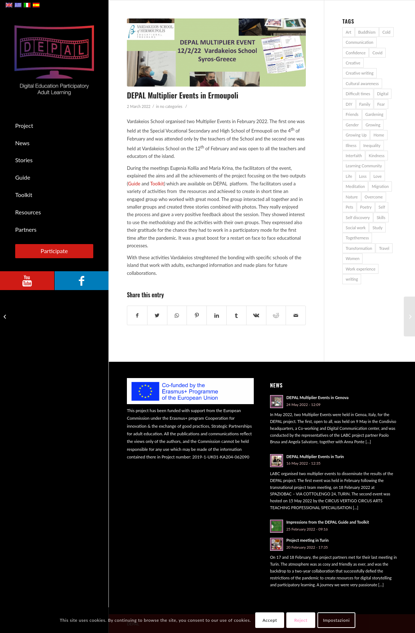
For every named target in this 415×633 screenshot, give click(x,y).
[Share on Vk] (256, 315)
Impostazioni (336, 620)
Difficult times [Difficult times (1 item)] (358, 93)
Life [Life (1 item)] (349, 176)
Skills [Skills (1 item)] (381, 217)
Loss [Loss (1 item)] (363, 176)
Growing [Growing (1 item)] (372, 124)
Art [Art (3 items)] (348, 32)
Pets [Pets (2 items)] (349, 207)
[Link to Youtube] (27, 280)
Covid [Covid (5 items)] (377, 52)
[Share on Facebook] (137, 315)
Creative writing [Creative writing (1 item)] (359, 73)
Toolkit (157, 183)
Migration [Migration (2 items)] (380, 186)
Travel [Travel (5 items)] (384, 248)
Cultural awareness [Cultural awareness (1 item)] (362, 83)
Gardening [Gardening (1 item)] (374, 114)
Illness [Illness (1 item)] (351, 145)
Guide (134, 183)
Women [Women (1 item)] (352, 258)
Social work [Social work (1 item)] (355, 227)
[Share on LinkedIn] (216, 315)
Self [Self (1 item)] (381, 207)
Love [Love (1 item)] (377, 176)
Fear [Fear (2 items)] (381, 104)
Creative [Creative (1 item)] (353, 62)
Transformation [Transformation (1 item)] (359, 248)
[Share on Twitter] (157, 315)
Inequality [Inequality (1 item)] (372, 145)
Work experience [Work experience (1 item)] (360, 269)
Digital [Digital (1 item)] (382, 93)
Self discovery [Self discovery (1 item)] (358, 217)
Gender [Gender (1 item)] (352, 124)
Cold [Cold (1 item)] (386, 32)
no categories (171, 106)
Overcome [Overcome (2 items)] (374, 196)
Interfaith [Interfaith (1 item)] (354, 155)
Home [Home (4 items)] (378, 135)
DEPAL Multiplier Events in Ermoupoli (182, 95)
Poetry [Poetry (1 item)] (366, 207)
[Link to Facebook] (81, 280)
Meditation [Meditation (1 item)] (355, 186)
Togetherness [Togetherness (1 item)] (357, 237)
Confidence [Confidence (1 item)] (355, 52)
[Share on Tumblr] (236, 315)
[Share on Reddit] (276, 315)
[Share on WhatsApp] (177, 315)
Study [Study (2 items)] (377, 227)
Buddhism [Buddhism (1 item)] (367, 32)
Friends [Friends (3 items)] (352, 114)
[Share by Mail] (295, 315)
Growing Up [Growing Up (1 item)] (356, 135)
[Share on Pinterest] (196, 315)
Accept (269, 620)
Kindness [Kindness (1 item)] (377, 155)
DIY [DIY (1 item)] (349, 104)
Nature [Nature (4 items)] (352, 196)
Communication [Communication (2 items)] (359, 42)
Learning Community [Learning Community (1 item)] (364, 165)
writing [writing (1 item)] (352, 279)
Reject (300, 620)
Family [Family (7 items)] (365, 104)
